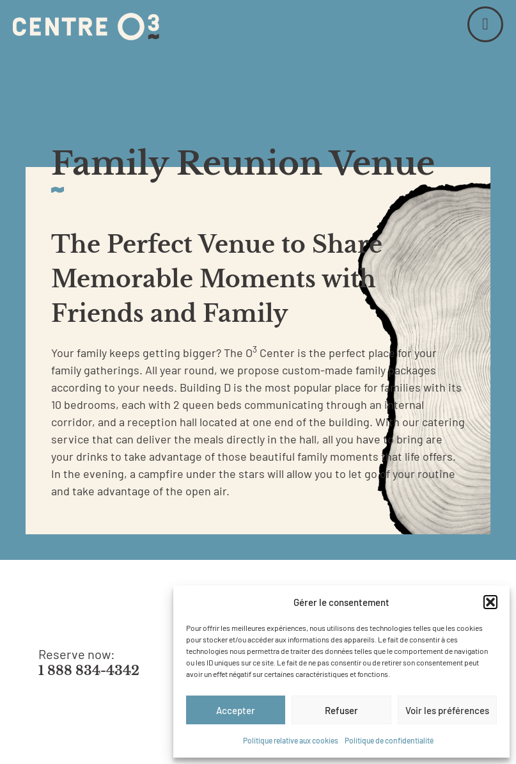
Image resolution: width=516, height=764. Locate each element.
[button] (490, 602)
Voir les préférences (447, 710)
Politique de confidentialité (389, 740)
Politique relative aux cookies (290, 740)
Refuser (341, 710)
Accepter (235, 710)
